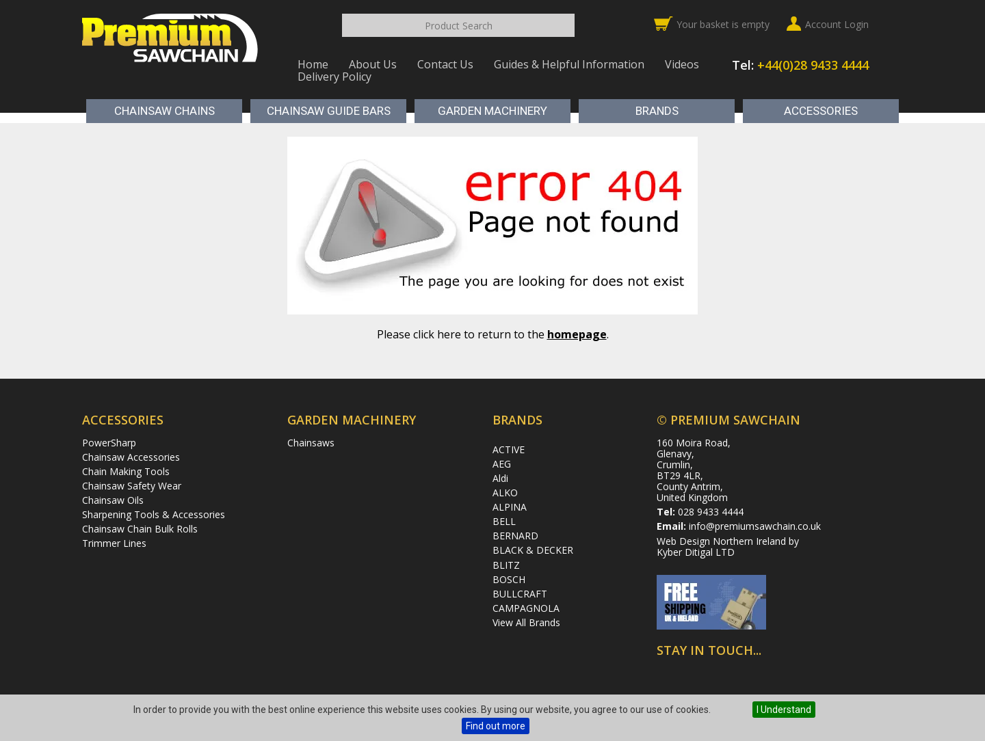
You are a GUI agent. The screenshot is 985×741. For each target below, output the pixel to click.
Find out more (495, 725)
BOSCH (508, 579)
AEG (501, 463)
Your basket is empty (723, 24)
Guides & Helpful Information (569, 64)
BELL (504, 521)
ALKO (505, 492)
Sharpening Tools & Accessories (153, 514)
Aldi (500, 478)
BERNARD (515, 535)
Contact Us (445, 64)
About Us (373, 64)
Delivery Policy (334, 76)
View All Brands (526, 622)
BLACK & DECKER (532, 549)
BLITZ (506, 564)
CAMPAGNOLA (526, 608)
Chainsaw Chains (164, 111)
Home (313, 64)
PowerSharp (109, 442)
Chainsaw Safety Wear (131, 485)
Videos (682, 64)
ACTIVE (508, 449)
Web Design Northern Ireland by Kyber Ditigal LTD (728, 546)
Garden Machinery (492, 111)
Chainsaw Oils (113, 500)
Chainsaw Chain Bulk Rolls (140, 528)
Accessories (821, 111)
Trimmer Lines (114, 543)
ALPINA (509, 506)
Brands (657, 111)
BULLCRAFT (519, 593)
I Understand (784, 709)
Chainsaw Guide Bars (329, 111)
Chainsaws (310, 442)
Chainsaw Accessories (131, 456)
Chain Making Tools (126, 471)
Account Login (837, 24)
